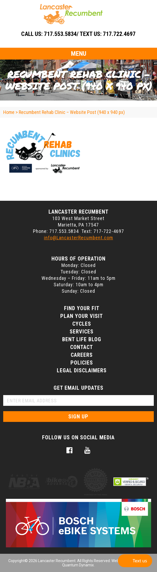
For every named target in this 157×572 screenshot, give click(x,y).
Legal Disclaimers (82, 370)
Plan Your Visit (81, 316)
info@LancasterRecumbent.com (78, 237)
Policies (81, 362)
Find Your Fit (81, 308)
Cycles (81, 324)
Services (82, 331)
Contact (81, 347)
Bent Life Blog (81, 339)
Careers (82, 355)
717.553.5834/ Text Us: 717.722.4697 (90, 34)
